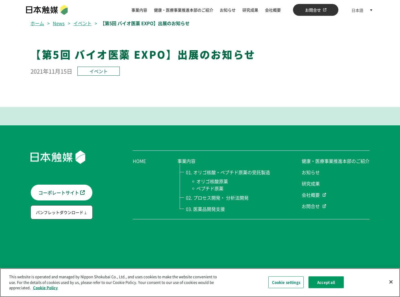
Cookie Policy (45, 288)
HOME (139, 161)
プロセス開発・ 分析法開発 (221, 197)
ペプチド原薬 (210, 188)
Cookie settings (286, 282)
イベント (82, 23)
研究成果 (250, 10)
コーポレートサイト (61, 192)
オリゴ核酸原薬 (213, 181)
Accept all (326, 282)
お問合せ (316, 10)
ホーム (37, 23)
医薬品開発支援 (209, 209)
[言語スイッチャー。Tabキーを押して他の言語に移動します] (362, 10)
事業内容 (139, 10)
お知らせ (228, 10)
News (58, 23)
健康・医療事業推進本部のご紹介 (183, 10)
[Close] (391, 282)
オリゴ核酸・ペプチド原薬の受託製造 (231, 172)
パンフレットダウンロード (59, 212)
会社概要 (273, 10)
